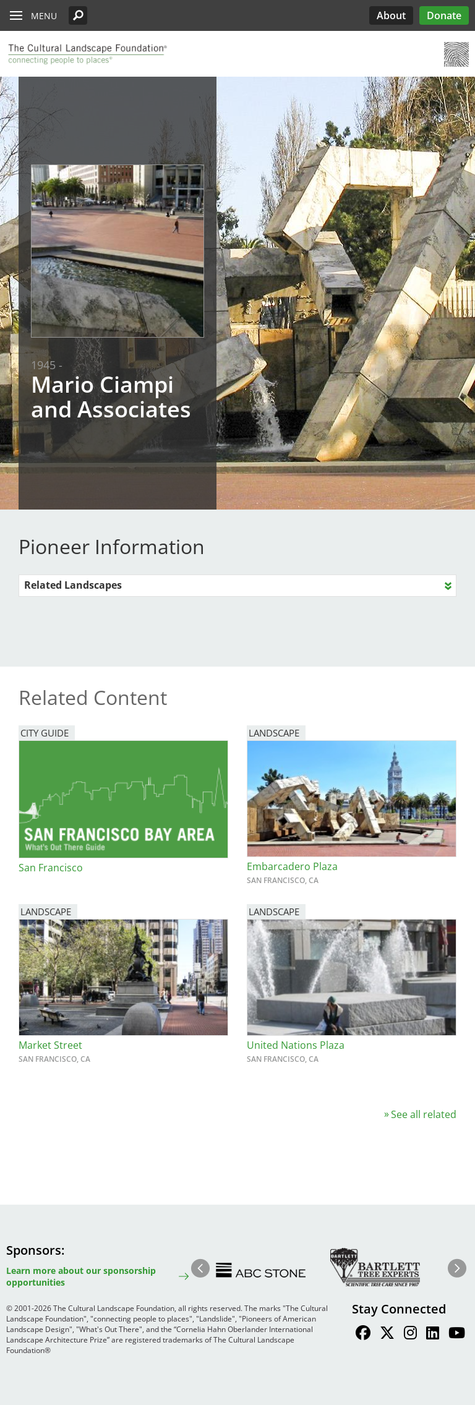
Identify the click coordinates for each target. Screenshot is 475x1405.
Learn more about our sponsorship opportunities (81, 1276)
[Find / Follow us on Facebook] (363, 1334)
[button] (78, 15)
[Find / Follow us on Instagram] (410, 1334)
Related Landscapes (73, 585)
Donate (444, 15)
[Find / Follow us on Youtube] (456, 1334)
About (391, 15)
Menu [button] (44, 16)
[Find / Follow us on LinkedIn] (432, 1334)
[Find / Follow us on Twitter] (387, 1334)
